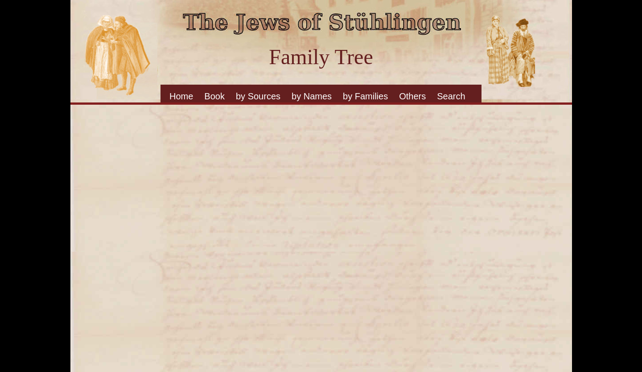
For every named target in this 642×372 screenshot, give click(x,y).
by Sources (258, 96)
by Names (312, 96)
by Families (365, 96)
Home (181, 96)
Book (214, 96)
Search (451, 96)
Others (412, 96)
